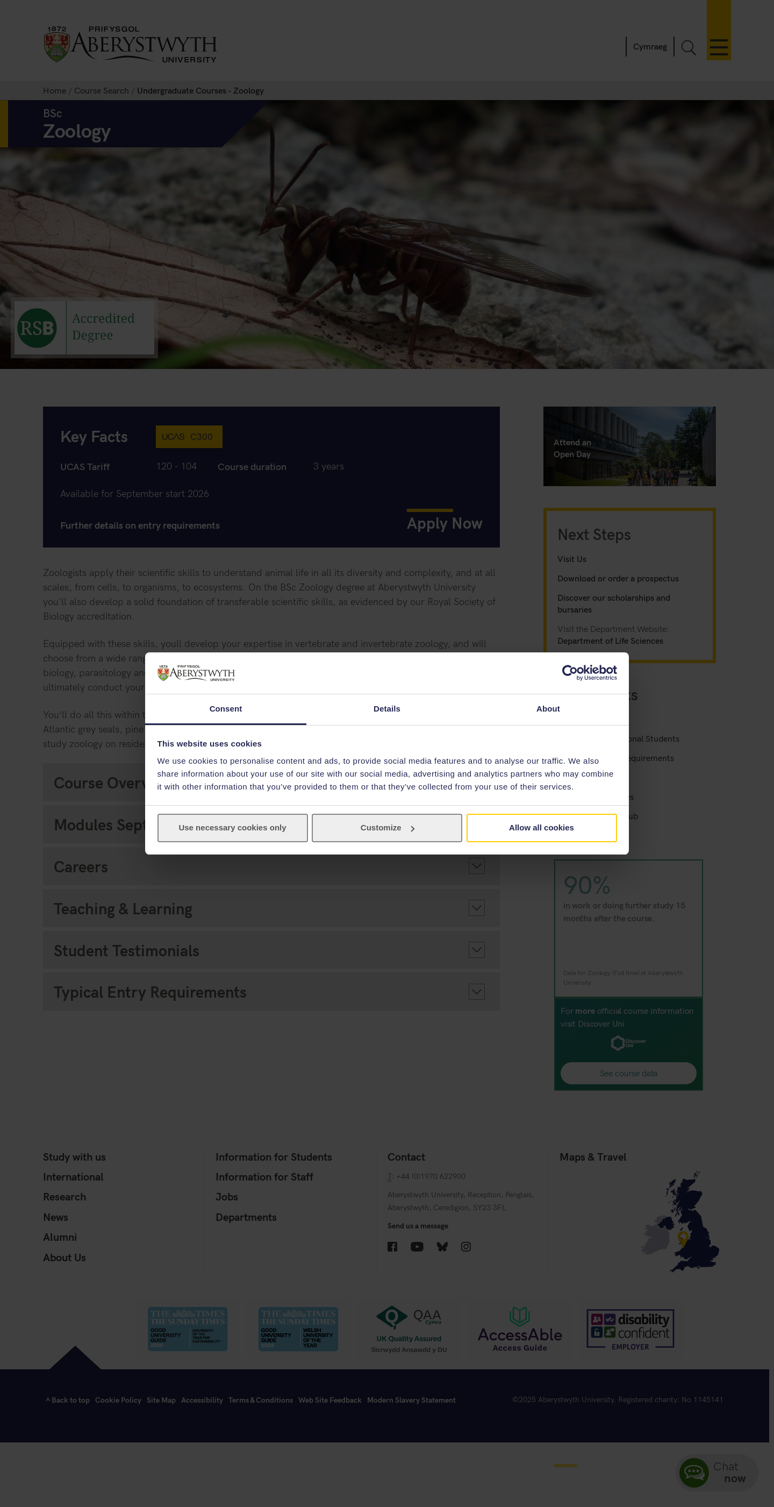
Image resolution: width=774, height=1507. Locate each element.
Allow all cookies (541, 827)
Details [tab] (387, 708)
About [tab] (548, 708)
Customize (387, 827)
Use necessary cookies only (232, 827)
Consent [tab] (226, 708)
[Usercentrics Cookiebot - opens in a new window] (570, 673)
